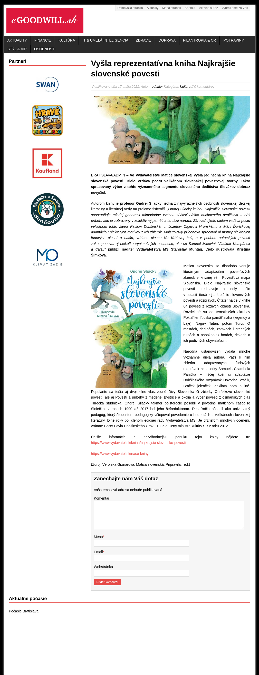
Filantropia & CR (199, 40)
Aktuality (152, 8)
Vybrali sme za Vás (235, 8)
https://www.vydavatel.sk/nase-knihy (120, 454)
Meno (98, 537)
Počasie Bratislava (24, 611)
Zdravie (143, 40)
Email (98, 552)
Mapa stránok (171, 8)
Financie (42, 40)
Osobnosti (44, 49)
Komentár (102, 498)
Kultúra (67, 40)
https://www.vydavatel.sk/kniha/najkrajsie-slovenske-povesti (138, 443)
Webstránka (103, 567)
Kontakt (190, 8)
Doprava (167, 40)
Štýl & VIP (17, 49)
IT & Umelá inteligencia (105, 40)
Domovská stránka (130, 8)
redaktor (157, 86)
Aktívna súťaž (208, 8)
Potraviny (233, 40)
